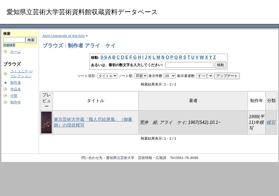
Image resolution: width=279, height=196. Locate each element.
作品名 (15, 89)
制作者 (15, 83)
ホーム (15, 52)
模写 (270, 122)
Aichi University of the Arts (63, 36)
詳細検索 (9, 45)
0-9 (103, 57)
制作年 (15, 102)
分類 (13, 96)
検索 (6, 34)
